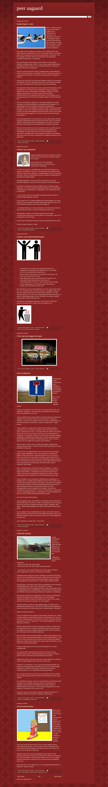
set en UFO (39, 688)
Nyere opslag (20, 776)
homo (45, 772)
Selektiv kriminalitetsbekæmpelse (30, 237)
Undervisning (33, 699)
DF (22, 699)
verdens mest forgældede (24, 133)
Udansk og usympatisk (26, 149)
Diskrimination (34, 772)
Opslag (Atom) (27, 779)
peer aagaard (30, 8)
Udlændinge (27, 699)
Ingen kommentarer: (40, 141)
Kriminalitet (36, 329)
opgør (32, 296)
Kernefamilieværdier (25, 706)
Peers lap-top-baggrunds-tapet (29, 336)
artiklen (53, 46)
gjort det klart (27, 93)
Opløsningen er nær (25, 24)
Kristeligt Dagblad (29, 177)
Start (39, 776)
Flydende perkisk (24, 533)
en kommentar (30, 430)
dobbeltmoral (32, 229)
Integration (31, 329)
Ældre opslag (57, 776)
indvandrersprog (48, 608)
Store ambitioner (23, 373)
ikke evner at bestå (52, 577)
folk (33, 133)
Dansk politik (25, 142)
